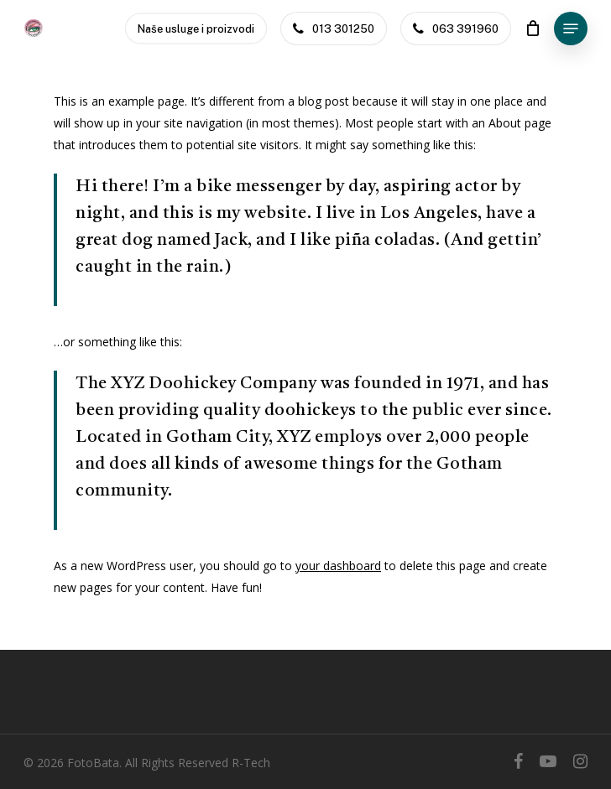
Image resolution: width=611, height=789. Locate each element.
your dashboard (338, 566)
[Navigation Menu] (571, 28)
